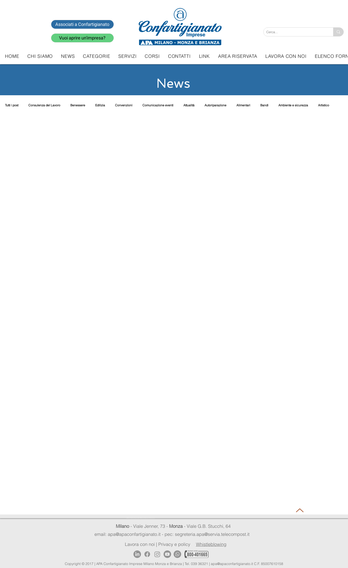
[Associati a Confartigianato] (82, 24)
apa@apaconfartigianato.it (232, 563)
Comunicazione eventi (157, 105)
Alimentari (243, 105)
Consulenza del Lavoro (44, 105)
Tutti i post (11, 105)
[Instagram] (157, 554)
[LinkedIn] (137, 554)
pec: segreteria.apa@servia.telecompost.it (208, 534)
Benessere (77, 105)
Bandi (264, 105)
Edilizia (100, 105)
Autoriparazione (215, 105)
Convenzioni (123, 105)
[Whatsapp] (177, 554)
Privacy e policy (174, 544)
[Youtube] (167, 554)
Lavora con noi (140, 544)
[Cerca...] (294, 32)
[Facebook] (147, 554)
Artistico (323, 105)
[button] (127, 56)
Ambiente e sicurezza (293, 105)
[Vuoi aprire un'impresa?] (82, 37)
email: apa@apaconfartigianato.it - (129, 534)
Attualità (188, 105)
